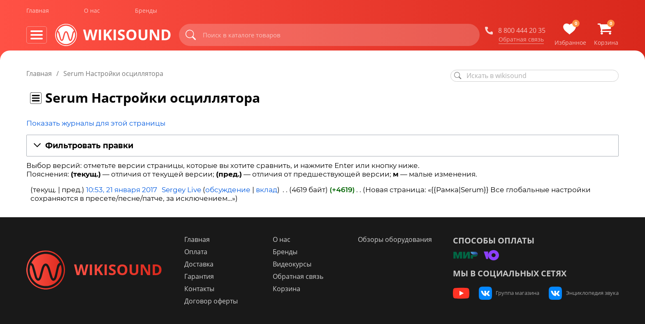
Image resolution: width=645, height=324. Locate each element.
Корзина (289, 288)
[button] (322, 146)
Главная (37, 12)
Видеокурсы (294, 264)
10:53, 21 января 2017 (121, 190)
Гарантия (203, 276)
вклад (266, 190)
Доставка (202, 264)
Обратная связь (521, 40)
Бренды (146, 12)
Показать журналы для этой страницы (95, 123)
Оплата (199, 251)
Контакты (203, 288)
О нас (92, 12)
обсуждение (228, 190)
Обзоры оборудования (397, 239)
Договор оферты (214, 301)
